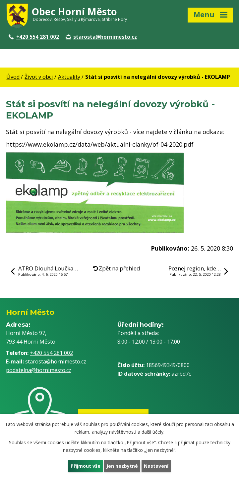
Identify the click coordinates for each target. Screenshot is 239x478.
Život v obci (39, 76)
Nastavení (156, 466)
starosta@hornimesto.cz (101, 36)
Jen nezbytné (122, 466)
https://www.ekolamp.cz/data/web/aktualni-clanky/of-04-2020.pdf (100, 144)
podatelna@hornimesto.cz (38, 370)
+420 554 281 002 (34, 36)
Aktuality (69, 76)
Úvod (13, 76)
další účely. (153, 432)
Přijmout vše (85, 466)
